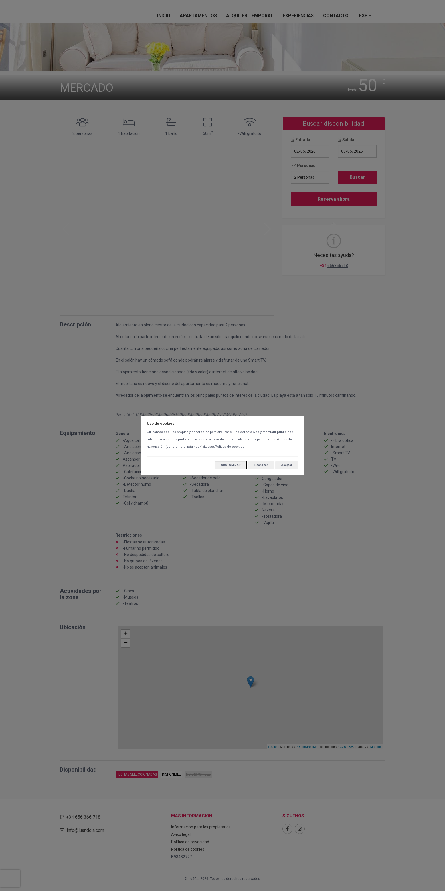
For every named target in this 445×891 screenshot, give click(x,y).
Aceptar (286, 465)
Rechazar (261, 465)
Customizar (231, 465)
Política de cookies (229, 447)
